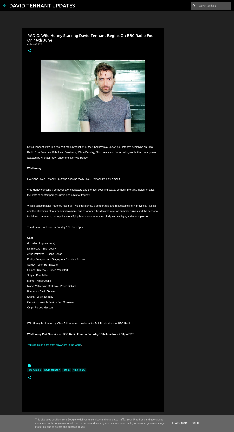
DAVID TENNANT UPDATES (42, 5)
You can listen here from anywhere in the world (54, 345)
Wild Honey (79, 370)
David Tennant (52, 370)
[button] (29, 51)
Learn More (180, 423)
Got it (195, 423)
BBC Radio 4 (35, 370)
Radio (67, 370)
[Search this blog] (214, 6)
